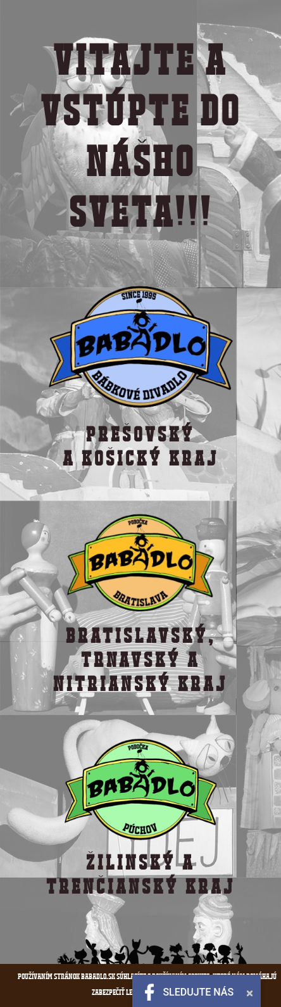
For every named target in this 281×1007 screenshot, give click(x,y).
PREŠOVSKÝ (140, 434)
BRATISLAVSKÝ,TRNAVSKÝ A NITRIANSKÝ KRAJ (140, 660)
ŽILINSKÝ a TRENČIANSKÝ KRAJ (140, 874)
